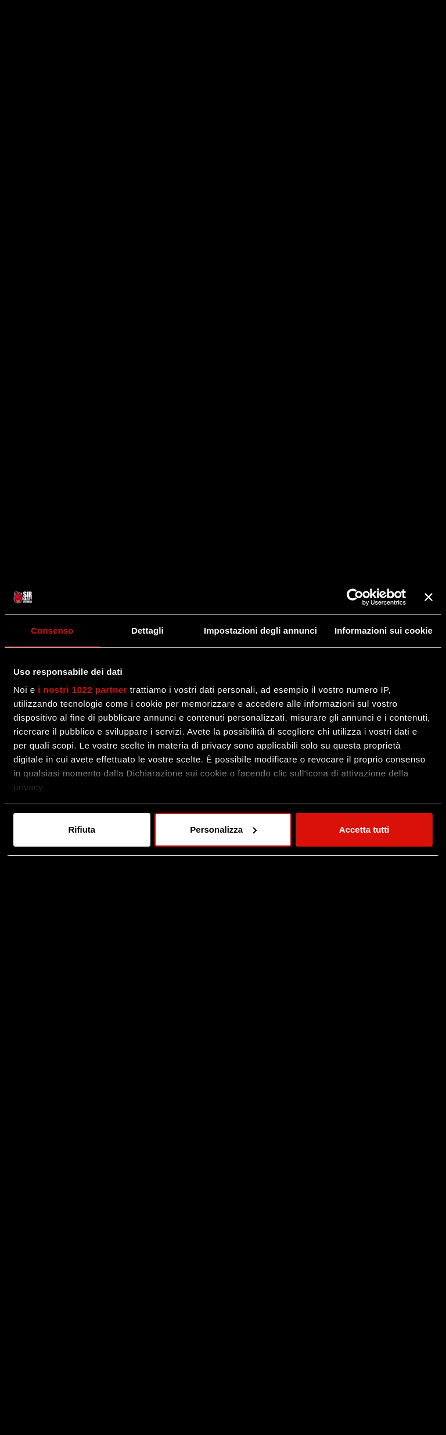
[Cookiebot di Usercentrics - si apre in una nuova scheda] (355, 597)
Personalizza (223, 829)
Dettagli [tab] (147, 630)
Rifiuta (81, 829)
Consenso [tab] (52, 630)
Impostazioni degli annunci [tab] (260, 630)
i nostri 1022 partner (82, 690)
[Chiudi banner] (429, 597)
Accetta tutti (364, 829)
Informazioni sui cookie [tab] (383, 630)
